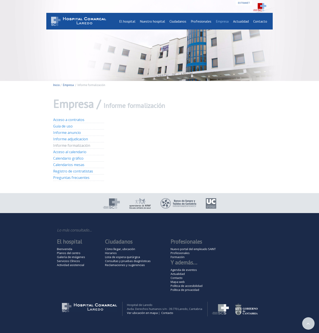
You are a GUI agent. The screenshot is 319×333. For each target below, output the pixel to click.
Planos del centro (68, 253)
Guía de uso (63, 126)
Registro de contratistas (73, 171)
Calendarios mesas (68, 164)
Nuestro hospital (152, 21)
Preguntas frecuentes (71, 177)
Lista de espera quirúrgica (122, 257)
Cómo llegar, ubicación (120, 249)
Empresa (222, 21)
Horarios (111, 253)
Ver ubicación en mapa (142, 313)
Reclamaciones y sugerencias (125, 265)
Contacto (260, 21)
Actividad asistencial (70, 265)
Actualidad (241, 21)
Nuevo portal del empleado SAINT (193, 249)
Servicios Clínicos (68, 261)
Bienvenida (64, 249)
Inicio (56, 85)
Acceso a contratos (68, 119)
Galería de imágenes (71, 257)
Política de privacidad (185, 290)
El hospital (127, 21)
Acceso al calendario (69, 151)
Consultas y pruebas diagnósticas (128, 261)
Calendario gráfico (68, 158)
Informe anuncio (67, 132)
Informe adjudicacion (70, 139)
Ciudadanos (177, 21)
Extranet (244, 2)
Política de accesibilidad (186, 286)
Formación (178, 257)
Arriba (308, 323)
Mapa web (178, 282)
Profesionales (201, 21)
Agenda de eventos (184, 270)
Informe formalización (71, 145)
